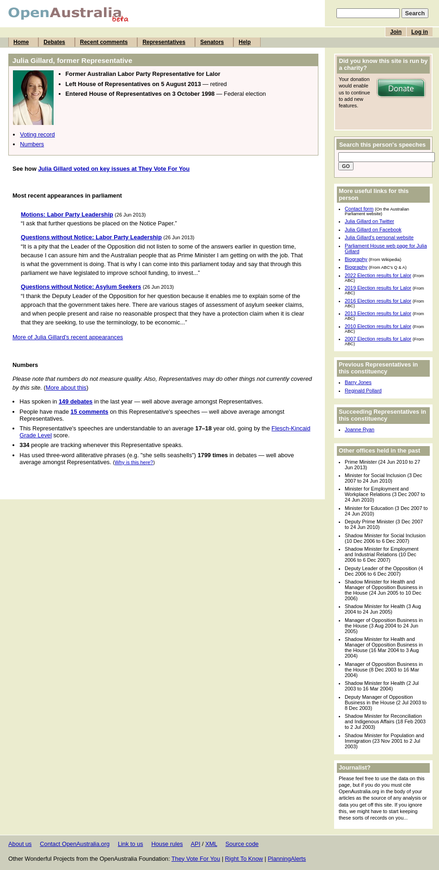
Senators (212, 42)
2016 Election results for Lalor (378, 301)
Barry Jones (358, 382)
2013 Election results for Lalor (378, 313)
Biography (356, 259)
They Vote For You (195, 858)
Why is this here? (134, 462)
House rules (167, 843)
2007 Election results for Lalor (378, 339)
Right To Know (244, 858)
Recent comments (104, 42)
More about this (66, 387)
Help (244, 42)
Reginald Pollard (363, 390)
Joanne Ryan (359, 429)
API (196, 843)
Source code (242, 843)
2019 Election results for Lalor (378, 288)
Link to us (130, 843)
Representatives (163, 42)
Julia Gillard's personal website (379, 237)
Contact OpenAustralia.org (75, 843)
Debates (54, 42)
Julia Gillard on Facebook (373, 229)
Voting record (37, 134)
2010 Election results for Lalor (378, 326)
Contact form (359, 208)
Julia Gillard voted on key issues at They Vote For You (113, 168)
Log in (419, 32)
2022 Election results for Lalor (378, 275)
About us (20, 843)
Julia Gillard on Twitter (369, 221)
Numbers (32, 144)
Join (396, 32)
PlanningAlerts (287, 858)
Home (21, 42)
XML (211, 843)
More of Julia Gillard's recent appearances (67, 337)
